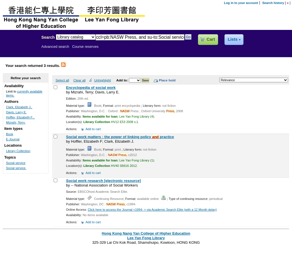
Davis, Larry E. (16, 112)
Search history (273, 3)
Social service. (16, 168)
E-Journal (12, 139)
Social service (15, 163)
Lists (233, 39)
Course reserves (85, 47)
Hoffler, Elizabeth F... (20, 117)
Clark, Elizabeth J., (19, 107)
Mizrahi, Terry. (15, 122)
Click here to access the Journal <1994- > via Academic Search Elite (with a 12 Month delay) (152, 209)
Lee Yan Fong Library (19, 49)
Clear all (79, 80)
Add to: (122, 80)
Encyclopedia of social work (90, 87)
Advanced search (55, 47)
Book (9, 134)
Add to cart (93, 129)
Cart (211, 39)
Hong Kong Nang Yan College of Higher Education (146, 233)
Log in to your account (241, 3)
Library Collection (18, 151)
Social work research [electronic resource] (103, 181)
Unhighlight (102, 80)
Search (48, 37)
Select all (62, 80)
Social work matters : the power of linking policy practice (120, 137)
